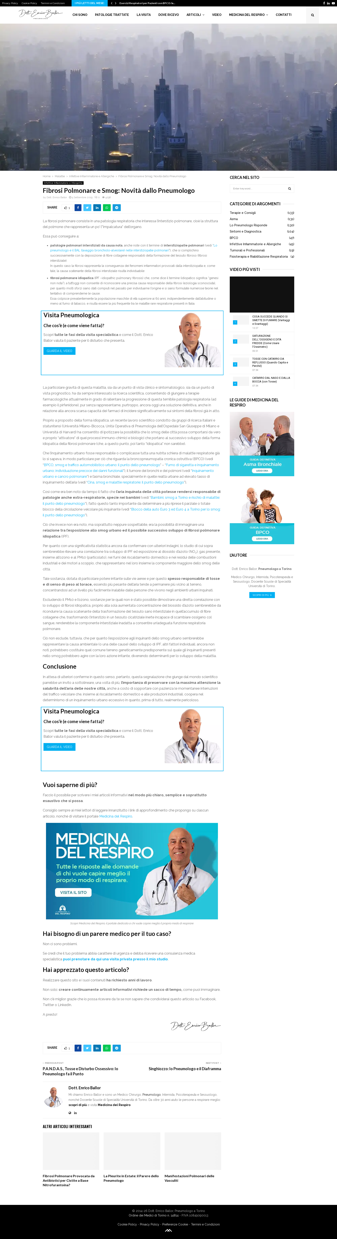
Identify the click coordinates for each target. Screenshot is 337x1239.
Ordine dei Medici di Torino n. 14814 (154, 1215)
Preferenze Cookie (175, 1224)
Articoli (194, 15)
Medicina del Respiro (247, 15)
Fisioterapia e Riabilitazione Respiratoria (259, 256)
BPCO (234, 238)
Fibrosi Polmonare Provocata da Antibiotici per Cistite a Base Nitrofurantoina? (69, 1180)
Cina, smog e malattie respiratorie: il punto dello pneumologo (135, 482)
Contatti (283, 15)
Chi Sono (79, 15)
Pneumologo (151, 1094)
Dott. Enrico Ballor (57, 197)
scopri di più (78, 1105)
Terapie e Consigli (243, 213)
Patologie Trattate (112, 15)
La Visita (144, 15)
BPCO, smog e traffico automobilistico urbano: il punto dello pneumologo (102, 465)
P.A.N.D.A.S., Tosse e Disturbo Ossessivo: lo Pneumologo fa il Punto (80, 1071)
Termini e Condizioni (53, 3)
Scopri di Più (262, 595)
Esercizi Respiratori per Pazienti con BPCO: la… (147, 3)
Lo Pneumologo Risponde (248, 225)
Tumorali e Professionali (247, 250)
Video (216, 15)
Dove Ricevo (168, 15)
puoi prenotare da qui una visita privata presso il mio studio (115, 959)
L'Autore (238, 555)
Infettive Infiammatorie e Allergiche (63, 183)
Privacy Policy (10, 3)
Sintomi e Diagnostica (245, 231)
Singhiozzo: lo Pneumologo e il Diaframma (185, 1068)
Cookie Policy (29, 3)
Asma (234, 219)
